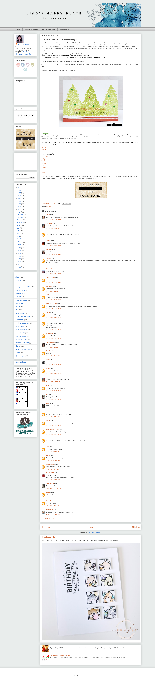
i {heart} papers (20, 356)
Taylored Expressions (22, 343)
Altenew (18, 277)
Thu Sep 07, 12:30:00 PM (53, 317)
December (20, 214)
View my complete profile (23, 54)
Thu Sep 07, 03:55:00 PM (53, 373)
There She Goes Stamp (23, 349)
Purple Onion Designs (22, 323)
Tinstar (48, 368)
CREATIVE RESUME (31, 29)
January (20, 244)
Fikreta (48, 359)
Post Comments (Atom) (94, 532)
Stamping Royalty (21, 336)
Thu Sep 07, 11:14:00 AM (53, 282)
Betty (47, 403)
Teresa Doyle (50, 464)
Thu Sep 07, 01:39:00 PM (53, 347)
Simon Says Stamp (21, 329)
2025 (19, 190)
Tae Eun (44, 161)
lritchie (48, 295)
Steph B (48, 240)
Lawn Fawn (19, 303)
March (19, 239)
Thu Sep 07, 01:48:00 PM (53, 356)
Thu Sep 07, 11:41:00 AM (53, 300)
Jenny (43, 158)
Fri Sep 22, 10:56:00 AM (53, 514)
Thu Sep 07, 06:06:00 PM (53, 408)
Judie (47, 385)
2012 (19, 259)
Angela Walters (50, 438)
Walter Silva (49, 509)
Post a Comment (49, 518)
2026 (19, 187)
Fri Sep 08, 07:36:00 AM (53, 451)
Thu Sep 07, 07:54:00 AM (53, 228)
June (19, 231)
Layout (18, 306)
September (20, 222)
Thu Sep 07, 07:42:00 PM (53, 425)
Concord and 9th (21, 290)
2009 (19, 267)
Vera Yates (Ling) (23, 44)
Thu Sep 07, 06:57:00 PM (53, 417)
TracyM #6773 (50, 473)
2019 (19, 206)
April (18, 236)
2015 (19, 250)
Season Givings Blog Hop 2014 (59, 646)
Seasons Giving (20, 326)
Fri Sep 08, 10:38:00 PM (53, 479)
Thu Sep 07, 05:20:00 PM (53, 399)
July (18, 228)
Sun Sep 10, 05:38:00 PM (53, 505)
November (20, 217)
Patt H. (48, 420)
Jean (47, 394)
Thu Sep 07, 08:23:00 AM (53, 237)
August (19, 225)
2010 (19, 264)
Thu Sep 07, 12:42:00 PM (53, 329)
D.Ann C (48, 501)
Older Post (136, 527)
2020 (19, 204)
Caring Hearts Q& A (48, 29)
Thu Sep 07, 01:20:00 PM (53, 338)
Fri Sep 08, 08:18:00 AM (53, 460)
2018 (19, 209)
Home (91, 527)
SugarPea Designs (21, 339)
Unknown (49, 258)
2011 (19, 261)
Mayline (44, 149)
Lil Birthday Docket (49, 537)
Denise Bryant (50, 277)
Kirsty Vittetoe (50, 342)
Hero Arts (18, 297)
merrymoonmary (83, 675)
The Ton (44, 147)
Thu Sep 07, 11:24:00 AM (53, 291)
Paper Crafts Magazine (23, 316)
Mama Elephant (20, 313)
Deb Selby (49, 286)
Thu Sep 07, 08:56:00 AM (53, 265)
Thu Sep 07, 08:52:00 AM (53, 254)
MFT (17, 310)
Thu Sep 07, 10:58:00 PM (53, 434)
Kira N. (48, 455)
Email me (24, 52)
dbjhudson (49, 232)
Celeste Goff (50, 483)
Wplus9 (18, 352)
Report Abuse (21, 362)
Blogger (98, 675)
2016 (19, 248)
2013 (19, 256)
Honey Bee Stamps (22, 300)
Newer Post (46, 527)
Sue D (48, 312)
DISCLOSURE (64, 29)
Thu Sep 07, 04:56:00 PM (53, 382)
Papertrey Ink (20, 320)
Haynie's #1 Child (51, 303)
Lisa (43, 165)
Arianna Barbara (51, 269)
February (20, 242)
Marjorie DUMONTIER (53, 429)
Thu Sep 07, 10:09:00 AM (53, 273)
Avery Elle (19, 280)
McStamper (49, 333)
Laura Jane (45, 156)
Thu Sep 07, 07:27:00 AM (53, 219)
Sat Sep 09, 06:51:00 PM (53, 497)
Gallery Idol (19, 293)
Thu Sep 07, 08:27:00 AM (53, 245)
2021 (19, 201)
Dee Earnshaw (50, 351)
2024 (19, 193)
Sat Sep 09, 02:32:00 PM (53, 488)
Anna (43, 170)
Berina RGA (49, 223)
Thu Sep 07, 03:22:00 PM (53, 364)
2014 (19, 253)
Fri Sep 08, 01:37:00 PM (53, 469)
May (18, 233)
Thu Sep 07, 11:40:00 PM (53, 443)
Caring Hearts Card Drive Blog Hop (60, 655)
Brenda (44, 163)
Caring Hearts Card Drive (23, 287)
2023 (19, 195)
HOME (18, 29)
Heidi (47, 446)
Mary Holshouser (51, 321)
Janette (44, 167)
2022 (19, 198)
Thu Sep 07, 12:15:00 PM (53, 308)
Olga (43, 172)
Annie (48, 214)
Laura (48, 492)
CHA (17, 283)
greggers (49, 249)
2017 (19, 212)
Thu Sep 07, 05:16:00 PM (53, 390)
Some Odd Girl (20, 333)
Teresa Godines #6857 (53, 377)
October (20, 220)
